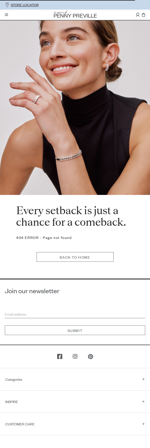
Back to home (75, 222)
